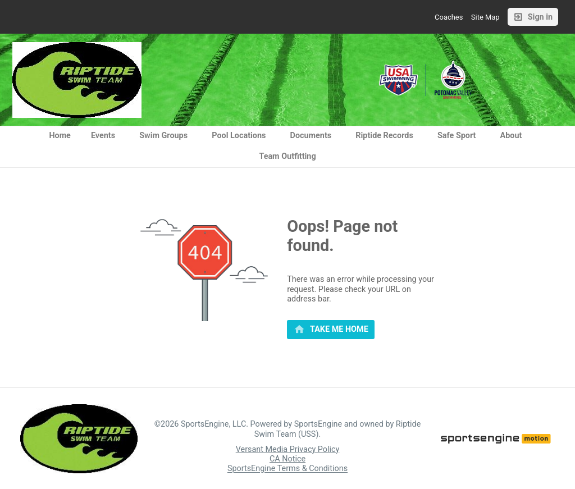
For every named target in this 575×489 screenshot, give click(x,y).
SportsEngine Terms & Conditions (287, 469)
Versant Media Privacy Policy (288, 449)
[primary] (331, 329)
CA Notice (287, 459)
